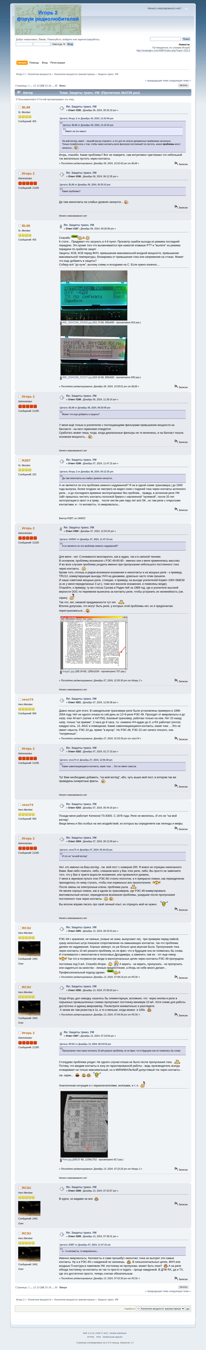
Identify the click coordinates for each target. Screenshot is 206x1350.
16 (49, 85)
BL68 (26, 107)
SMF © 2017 (102, 1333)
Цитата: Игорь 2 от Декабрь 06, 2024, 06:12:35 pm (86, 471)
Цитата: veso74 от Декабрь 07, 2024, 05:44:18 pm (86, 850)
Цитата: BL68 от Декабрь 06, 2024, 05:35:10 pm (85, 184)
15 (46, 85)
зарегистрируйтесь (88, 39)
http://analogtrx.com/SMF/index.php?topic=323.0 (163, 50)
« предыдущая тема (156, 80)
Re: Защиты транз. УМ (81, 106)
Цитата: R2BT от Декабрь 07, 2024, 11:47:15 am (85, 1245)
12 (34, 85)
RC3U (26, 928)
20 (56, 85)
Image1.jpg (67, 671)
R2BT (26, 460)
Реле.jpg (65, 1159)
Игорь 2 (28, 173)
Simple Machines (118, 1333)
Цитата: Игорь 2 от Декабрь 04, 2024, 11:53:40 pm (86, 118)
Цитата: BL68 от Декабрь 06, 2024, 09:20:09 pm (85, 407)
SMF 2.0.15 (88, 1333)
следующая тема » (180, 80)
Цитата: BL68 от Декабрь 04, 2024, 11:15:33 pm (88, 125)
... (31, 85)
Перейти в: (130, 1309)
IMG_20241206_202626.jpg (75, 322)
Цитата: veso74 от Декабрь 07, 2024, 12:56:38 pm (86, 760)
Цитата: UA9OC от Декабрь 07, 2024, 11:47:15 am (86, 539)
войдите (67, 39)
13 (38, 85)
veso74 (27, 699)
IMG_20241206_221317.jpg (75, 377)
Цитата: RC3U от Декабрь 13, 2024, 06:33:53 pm (85, 1044)
